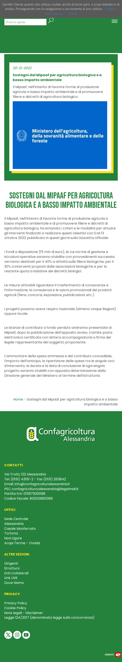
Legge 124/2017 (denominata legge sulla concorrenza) (49, 617)
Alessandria (14, 523)
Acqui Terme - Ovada (22, 543)
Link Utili (10, 577)
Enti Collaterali (16, 573)
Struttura (11, 568)
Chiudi (72, 13)
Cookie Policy (15, 608)
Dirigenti (11, 563)
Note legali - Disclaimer (23, 612)
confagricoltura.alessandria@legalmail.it (45, 488)
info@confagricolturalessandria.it (42, 484)
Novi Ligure (13, 538)
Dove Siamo (14, 582)
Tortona (11, 533)
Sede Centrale (16, 518)
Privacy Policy (15, 603)
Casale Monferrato (20, 528)
